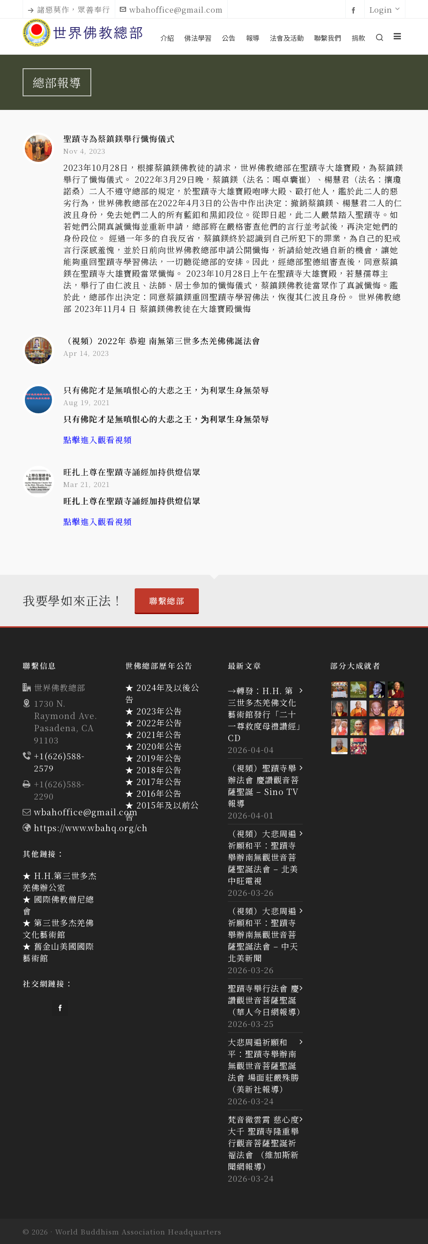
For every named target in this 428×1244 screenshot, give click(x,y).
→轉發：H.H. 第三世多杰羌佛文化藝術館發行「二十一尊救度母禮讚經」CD (264, 714)
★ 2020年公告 (153, 746)
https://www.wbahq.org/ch (91, 827)
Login (384, 9)
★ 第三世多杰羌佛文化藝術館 (58, 928)
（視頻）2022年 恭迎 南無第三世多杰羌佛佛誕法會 (161, 340)
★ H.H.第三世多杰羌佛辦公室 (60, 881)
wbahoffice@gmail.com (171, 9)
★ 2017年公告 (153, 781)
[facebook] (355, 10)
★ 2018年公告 (153, 770)
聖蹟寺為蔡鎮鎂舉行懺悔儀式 (119, 138)
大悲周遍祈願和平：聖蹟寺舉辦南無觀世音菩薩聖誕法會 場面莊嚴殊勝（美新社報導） (263, 1065)
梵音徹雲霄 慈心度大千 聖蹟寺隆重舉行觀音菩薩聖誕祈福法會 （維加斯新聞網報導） (263, 1142)
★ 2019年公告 (153, 758)
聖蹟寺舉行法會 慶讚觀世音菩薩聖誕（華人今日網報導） (265, 999)
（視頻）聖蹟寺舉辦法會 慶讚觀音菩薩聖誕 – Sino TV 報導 (263, 785)
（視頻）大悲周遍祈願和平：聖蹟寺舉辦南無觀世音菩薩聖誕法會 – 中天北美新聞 (263, 934)
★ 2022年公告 (153, 722)
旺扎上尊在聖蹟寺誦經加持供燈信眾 (132, 472)
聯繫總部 (166, 600)
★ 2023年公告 (153, 711)
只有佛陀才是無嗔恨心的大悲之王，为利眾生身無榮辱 (166, 390)
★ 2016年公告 (153, 793)
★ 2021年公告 (153, 734)
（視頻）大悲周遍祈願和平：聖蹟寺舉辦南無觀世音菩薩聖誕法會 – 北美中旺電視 (263, 857)
